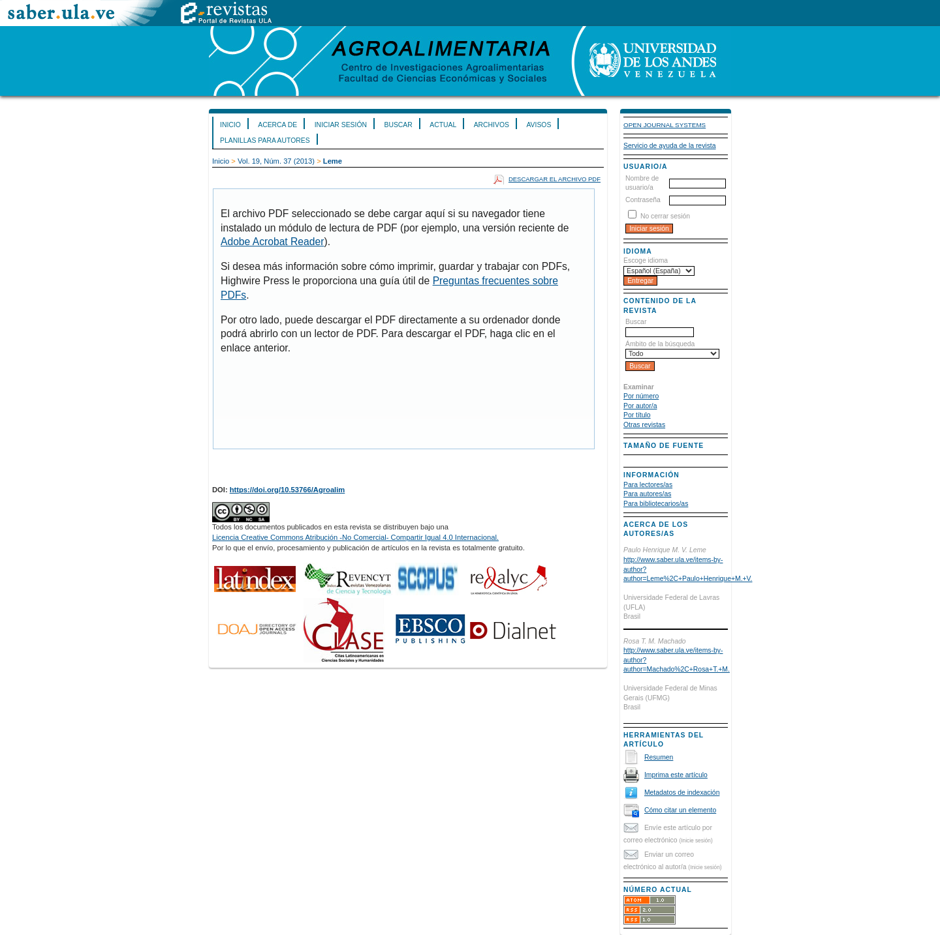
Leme (332, 161)
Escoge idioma (645, 260)
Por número (641, 396)
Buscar (398, 124)
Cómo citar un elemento (680, 810)
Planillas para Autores (265, 140)
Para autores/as (647, 493)
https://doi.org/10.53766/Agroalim (287, 490)
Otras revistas (644, 424)
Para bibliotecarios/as (655, 503)
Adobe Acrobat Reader (272, 241)
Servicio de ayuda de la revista (669, 145)
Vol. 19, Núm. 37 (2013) (276, 161)
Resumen (658, 757)
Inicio (230, 124)
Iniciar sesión (341, 124)
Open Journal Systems (664, 124)
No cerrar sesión (665, 216)
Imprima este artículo (676, 775)
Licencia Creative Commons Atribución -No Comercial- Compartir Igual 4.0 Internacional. (355, 537)
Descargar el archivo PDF (555, 179)
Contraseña (643, 199)
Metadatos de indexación (682, 792)
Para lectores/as (647, 484)
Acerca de (277, 124)
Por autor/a (640, 405)
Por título (637, 415)
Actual (443, 124)
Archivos (491, 124)
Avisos (538, 124)
